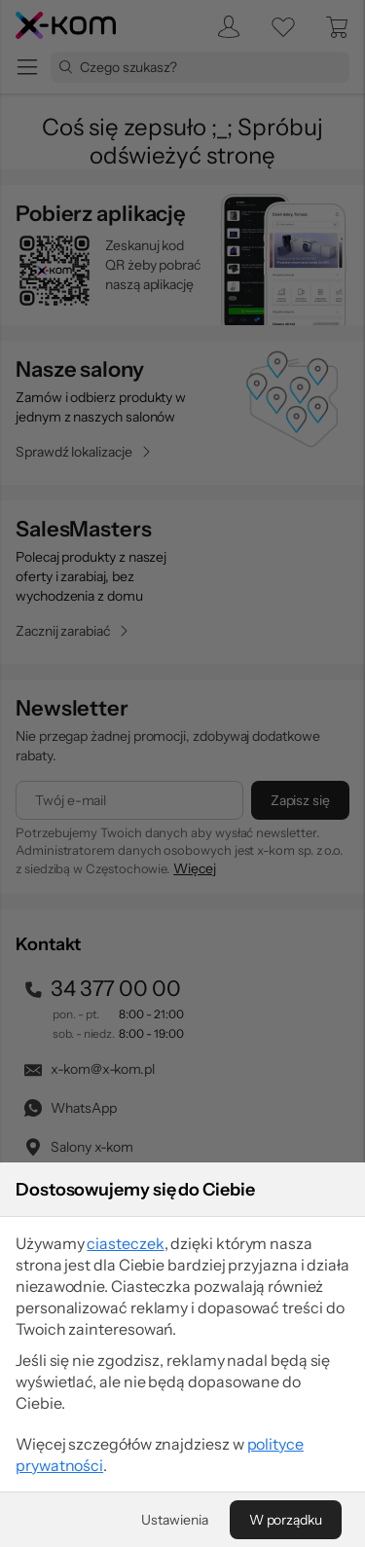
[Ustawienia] (174, 1519)
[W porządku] (286, 1519)
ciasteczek (125, 1243)
